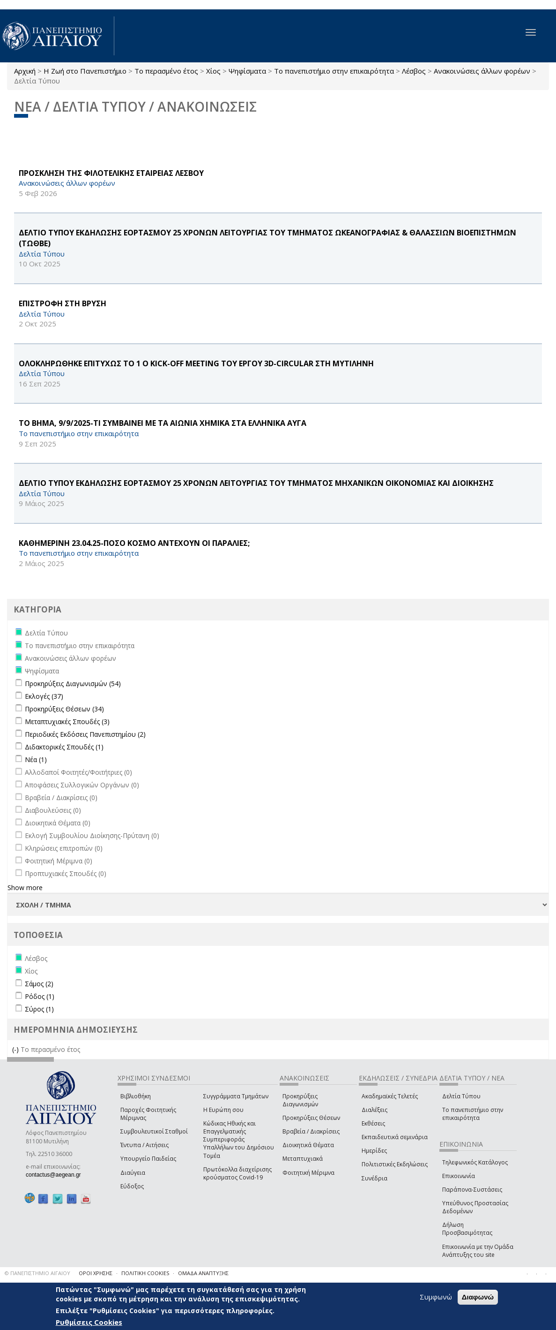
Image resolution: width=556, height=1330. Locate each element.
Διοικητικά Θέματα (308, 1145)
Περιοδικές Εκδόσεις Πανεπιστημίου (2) (85, 734)
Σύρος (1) (39, 1009)
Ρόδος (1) (39, 996)
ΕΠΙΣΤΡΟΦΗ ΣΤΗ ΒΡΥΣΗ (62, 303)
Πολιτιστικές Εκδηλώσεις (395, 1164)
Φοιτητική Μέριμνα (308, 1173)
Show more (25, 887)
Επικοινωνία (458, 1176)
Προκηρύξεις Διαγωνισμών (300, 1100)
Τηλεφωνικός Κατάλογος (475, 1162)
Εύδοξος (132, 1186)
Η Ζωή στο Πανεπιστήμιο (85, 71)
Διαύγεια (132, 1173)
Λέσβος (414, 71)
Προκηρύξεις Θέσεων (311, 1118)
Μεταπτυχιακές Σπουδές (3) (67, 721)
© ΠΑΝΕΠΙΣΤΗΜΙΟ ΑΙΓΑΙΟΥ (37, 1273)
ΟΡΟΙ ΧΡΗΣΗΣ (95, 1273)
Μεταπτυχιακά (302, 1159)
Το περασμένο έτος (166, 71)
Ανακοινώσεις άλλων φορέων (482, 71)
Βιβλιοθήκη (135, 1096)
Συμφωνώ (436, 1296)
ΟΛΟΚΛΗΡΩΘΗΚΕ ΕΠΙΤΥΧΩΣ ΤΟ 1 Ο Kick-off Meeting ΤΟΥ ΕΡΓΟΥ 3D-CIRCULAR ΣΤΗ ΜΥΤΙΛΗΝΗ (196, 363)
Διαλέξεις (374, 1110)
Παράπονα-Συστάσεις (472, 1190)
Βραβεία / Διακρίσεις (311, 1131)
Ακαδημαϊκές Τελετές (390, 1096)
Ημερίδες (374, 1151)
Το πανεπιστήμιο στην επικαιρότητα (334, 71)
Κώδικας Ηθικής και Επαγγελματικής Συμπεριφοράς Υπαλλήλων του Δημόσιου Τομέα (238, 1139)
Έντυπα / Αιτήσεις (144, 1145)
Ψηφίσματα (247, 71)
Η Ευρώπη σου (223, 1110)
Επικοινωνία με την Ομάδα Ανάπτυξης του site (477, 1251)
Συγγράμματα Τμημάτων (235, 1096)
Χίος (213, 71)
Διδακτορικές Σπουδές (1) (64, 746)
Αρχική (25, 71)
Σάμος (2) (39, 983)
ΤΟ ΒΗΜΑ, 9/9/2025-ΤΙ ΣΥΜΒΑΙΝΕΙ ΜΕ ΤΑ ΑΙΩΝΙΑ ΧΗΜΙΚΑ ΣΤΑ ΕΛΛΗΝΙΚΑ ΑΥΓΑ (162, 423)
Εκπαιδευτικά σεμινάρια (395, 1137)
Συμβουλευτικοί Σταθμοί (154, 1131)
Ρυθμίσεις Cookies (89, 1322)
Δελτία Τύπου (461, 1096)
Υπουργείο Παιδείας (148, 1159)
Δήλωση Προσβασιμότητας (467, 1229)
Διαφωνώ (478, 1297)
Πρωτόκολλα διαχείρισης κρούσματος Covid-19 (237, 1173)
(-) (16, 1049)
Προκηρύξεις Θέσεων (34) (64, 708)
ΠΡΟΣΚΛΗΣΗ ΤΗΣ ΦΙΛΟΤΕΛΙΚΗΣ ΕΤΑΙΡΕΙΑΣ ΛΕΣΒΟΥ (111, 173)
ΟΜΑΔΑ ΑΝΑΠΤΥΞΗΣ (203, 1273)
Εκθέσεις (373, 1123)
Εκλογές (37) (44, 696)
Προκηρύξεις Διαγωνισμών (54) (73, 683)
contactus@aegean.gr (56, 1174)
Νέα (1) (36, 759)
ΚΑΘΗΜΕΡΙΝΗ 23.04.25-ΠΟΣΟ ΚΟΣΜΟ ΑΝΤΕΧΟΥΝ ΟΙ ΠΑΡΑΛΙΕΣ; (134, 543)
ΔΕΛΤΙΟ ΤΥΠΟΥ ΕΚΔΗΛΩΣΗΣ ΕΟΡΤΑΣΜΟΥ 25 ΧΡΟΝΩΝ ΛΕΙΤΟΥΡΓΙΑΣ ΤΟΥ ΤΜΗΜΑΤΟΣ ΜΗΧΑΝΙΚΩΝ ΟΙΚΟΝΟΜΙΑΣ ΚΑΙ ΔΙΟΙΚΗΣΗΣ (256, 483)
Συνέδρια (374, 1178)
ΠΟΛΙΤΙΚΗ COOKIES (145, 1273)
